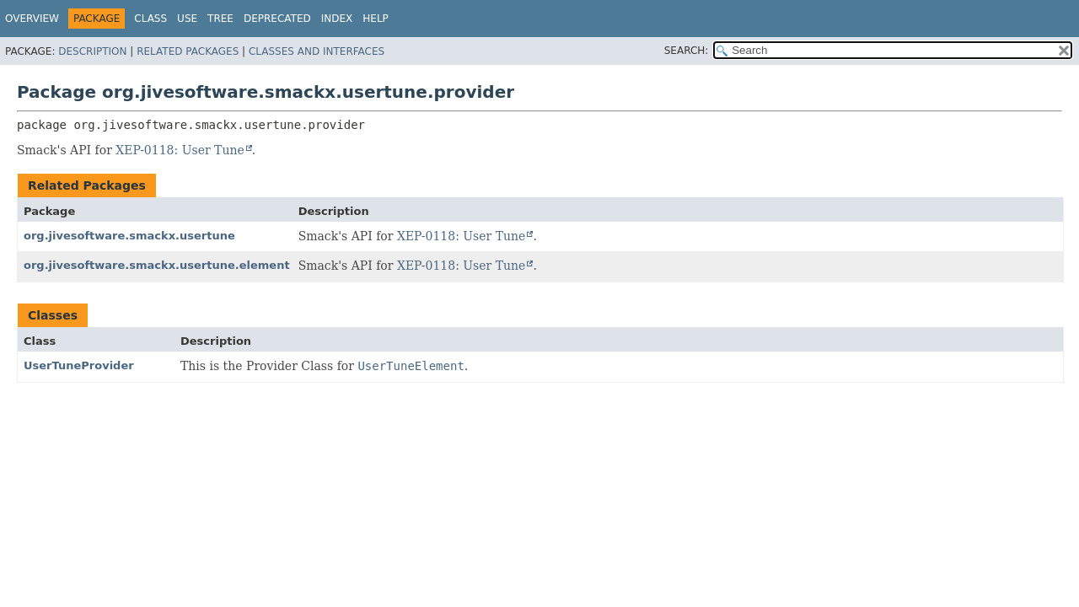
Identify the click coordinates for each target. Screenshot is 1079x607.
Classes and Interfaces (316, 51)
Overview (32, 18)
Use (187, 18)
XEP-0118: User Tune (179, 150)
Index (337, 18)
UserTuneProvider (79, 365)
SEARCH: (686, 50)
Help (375, 18)
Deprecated (277, 18)
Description (92, 51)
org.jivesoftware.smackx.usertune (129, 235)
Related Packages (188, 51)
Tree (220, 18)
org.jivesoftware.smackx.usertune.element (157, 265)
